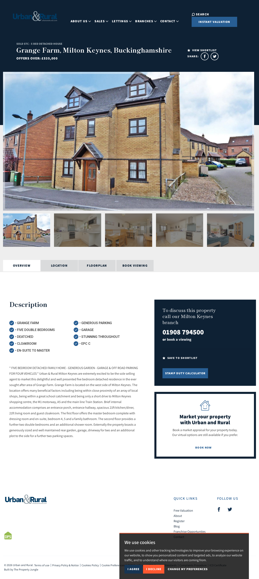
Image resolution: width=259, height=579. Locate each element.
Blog (177, 526)
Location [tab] (59, 265)
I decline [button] (153, 569)
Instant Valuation (208, 22)
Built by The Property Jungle (21, 569)
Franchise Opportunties (190, 531)
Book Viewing (135, 265)
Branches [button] (142, 19)
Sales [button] (98, 19)
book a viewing (179, 339)
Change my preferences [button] (188, 569)
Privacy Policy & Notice (65, 565)
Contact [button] (166, 19)
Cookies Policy (90, 565)
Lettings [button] (118, 19)
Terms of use (41, 565)
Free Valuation (183, 510)
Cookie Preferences (113, 565)
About (178, 516)
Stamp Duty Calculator (185, 373)
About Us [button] (77, 19)
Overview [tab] (22, 265)
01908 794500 (183, 331)
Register (179, 521)
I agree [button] (133, 569)
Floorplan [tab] (97, 265)
